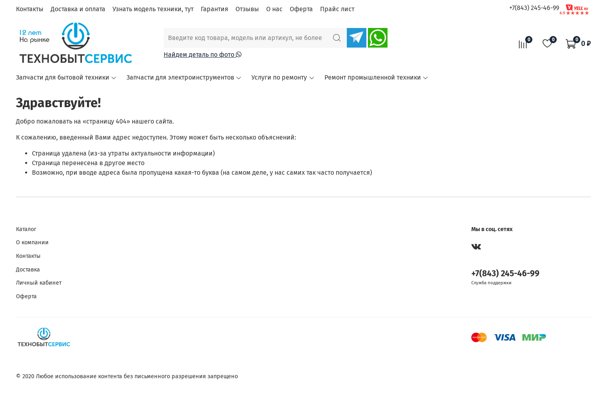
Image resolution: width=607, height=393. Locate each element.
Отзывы (247, 9)
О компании (32, 242)
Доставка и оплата (78, 9)
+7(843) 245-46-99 (534, 8)
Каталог (26, 229)
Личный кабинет (38, 282)
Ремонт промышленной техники (376, 77)
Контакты (29, 9)
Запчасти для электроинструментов (184, 77)
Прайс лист (337, 9)
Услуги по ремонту (282, 77)
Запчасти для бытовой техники (66, 77)
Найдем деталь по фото (202, 54)
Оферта (301, 9)
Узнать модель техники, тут (153, 9)
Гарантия (214, 9)
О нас (274, 9)
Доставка (28, 269)
